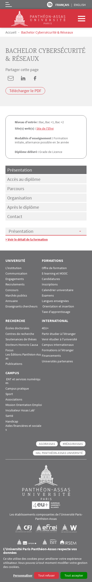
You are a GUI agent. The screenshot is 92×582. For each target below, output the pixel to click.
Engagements (14, 279)
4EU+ (45, 328)
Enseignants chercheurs (21, 306)
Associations (13, 399)
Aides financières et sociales (23, 428)
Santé (9, 416)
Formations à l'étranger (58, 350)
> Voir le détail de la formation (26, 239)
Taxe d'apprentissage (56, 312)
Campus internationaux (58, 345)
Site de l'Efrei (45, 128)
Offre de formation (54, 268)
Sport (9, 394)
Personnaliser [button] (22, 575)
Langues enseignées (55, 301)
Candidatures (51, 279)
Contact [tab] (14, 216)
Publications (13, 364)
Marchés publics (16, 295)
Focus (9, 350)
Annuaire (11, 301)
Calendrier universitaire (57, 290)
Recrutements (15, 284)
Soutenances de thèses (21, 339)
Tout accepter (74, 575)
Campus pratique (17, 388)
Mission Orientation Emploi (23, 405)
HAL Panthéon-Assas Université (59, 452)
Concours (11, 290)
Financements (51, 356)
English (80, 5)
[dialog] (46, 563)
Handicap (11, 421)
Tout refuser (46, 575)
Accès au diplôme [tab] (23, 179)
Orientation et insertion (58, 306)
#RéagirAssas (73, 443)
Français (62, 5)
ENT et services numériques (22, 381)
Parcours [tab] (15, 188)
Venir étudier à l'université (59, 339)
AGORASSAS (47, 443)
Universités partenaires (57, 361)
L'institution (13, 268)
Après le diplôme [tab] (23, 207)
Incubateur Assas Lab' (20, 410)
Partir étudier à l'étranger (59, 334)
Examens (48, 295)
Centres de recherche (19, 334)
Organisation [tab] (19, 198)
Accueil (10, 32)
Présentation (21, 231)
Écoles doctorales (17, 328)
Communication (16, 273)
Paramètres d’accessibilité (49, 4)
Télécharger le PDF (25, 90)
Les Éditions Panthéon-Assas (23, 356)
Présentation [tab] (19, 170)
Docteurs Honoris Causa (21, 345)
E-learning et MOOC (55, 273)
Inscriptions (50, 284)
